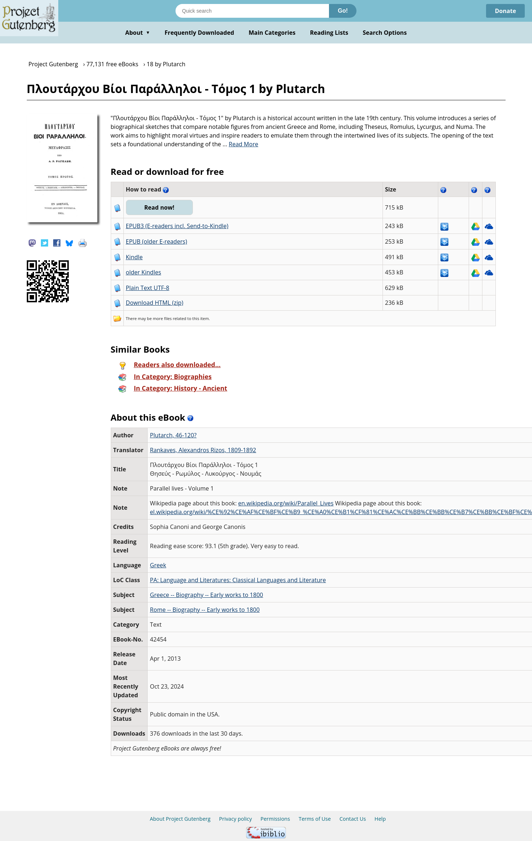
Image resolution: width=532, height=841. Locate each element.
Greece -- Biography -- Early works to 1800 (206, 595)
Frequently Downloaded (199, 33)
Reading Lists (329, 33)
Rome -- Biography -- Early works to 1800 (204, 610)
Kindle (134, 257)
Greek (158, 565)
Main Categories (272, 33)
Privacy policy (235, 818)
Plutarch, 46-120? (173, 435)
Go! (343, 11)
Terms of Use (315, 818)
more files (162, 318)
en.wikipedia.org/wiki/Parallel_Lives (285, 503)
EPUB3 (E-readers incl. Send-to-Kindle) (177, 226)
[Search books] (252, 11)
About (137, 32)
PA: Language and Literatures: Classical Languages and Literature (238, 580)
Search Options (385, 33)
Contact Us (352, 818)
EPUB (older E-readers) (156, 241)
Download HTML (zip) (154, 303)
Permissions (275, 818)
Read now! (159, 207)
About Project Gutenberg (180, 818)
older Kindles (143, 272)
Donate (505, 11)
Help (380, 818)
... (240, 144)
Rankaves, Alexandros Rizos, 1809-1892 (203, 450)
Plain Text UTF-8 (147, 288)
